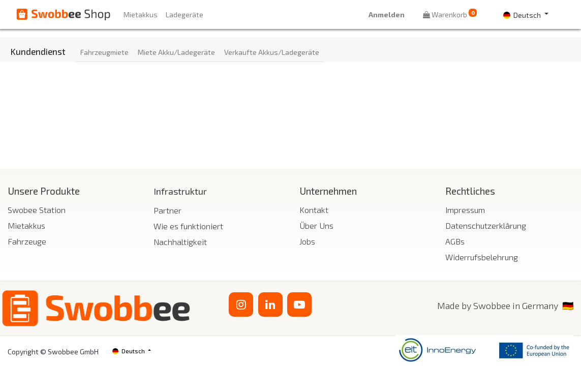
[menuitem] (140, 14)
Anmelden (387, 14)
